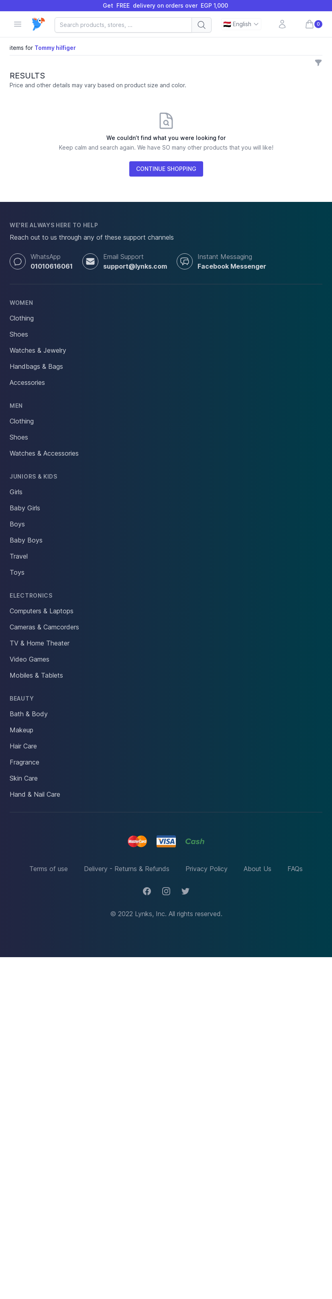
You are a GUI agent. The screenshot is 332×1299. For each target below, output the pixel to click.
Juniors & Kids (33, 476)
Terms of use (48, 869)
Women (21, 302)
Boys (17, 524)
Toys (17, 572)
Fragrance (24, 762)
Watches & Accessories (44, 453)
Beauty (22, 698)
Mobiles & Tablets (36, 675)
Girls (16, 492)
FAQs (295, 869)
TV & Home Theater (39, 643)
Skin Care (24, 778)
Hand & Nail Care (35, 794)
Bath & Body (29, 714)
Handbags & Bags (36, 366)
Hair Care (23, 746)
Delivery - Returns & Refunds (126, 869)
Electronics (31, 595)
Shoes (19, 334)
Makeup (21, 730)
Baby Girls (25, 508)
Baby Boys (26, 540)
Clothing (22, 318)
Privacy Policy (206, 869)
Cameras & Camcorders (44, 627)
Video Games (29, 659)
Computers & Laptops (41, 611)
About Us (257, 869)
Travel (19, 556)
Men (16, 405)
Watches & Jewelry (38, 350)
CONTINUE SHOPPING (166, 168)
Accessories (27, 382)
